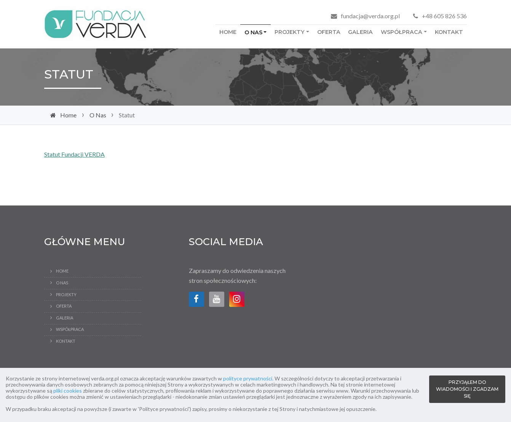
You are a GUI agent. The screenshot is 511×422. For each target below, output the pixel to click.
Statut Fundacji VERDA (74, 154)
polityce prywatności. (248, 378)
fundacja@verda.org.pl (370, 15)
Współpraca (401, 32)
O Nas (253, 32)
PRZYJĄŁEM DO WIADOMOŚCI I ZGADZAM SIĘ (467, 389)
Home (227, 32)
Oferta (328, 32)
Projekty (290, 32)
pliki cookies (67, 390)
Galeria (360, 32)
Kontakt (449, 32)
